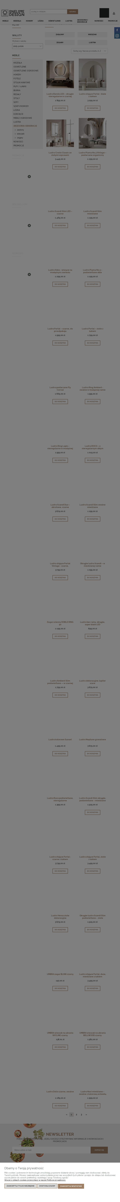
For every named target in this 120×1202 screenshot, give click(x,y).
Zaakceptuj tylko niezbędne (20, 1186)
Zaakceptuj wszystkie (71, 1186)
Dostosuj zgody (47, 1186)
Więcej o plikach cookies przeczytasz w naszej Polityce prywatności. (35, 1181)
